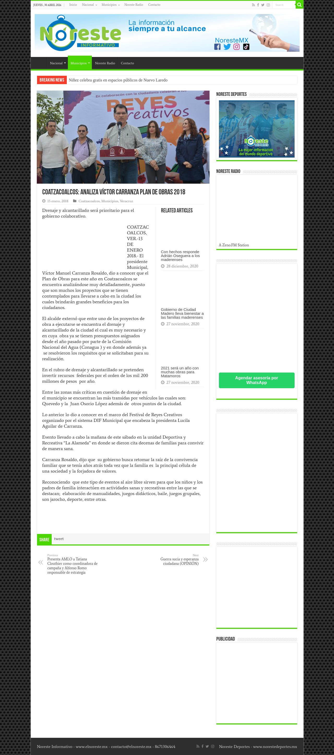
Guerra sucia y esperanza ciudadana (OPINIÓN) (172, 559)
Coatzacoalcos (89, 201)
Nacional (88, 5)
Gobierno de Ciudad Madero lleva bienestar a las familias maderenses (182, 313)
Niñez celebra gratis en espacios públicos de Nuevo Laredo (118, 80)
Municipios (109, 5)
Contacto (154, 5)
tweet (59, 538)
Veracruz (126, 201)
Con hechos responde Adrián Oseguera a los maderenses (180, 255)
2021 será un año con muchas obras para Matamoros (180, 372)
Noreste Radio (133, 5)
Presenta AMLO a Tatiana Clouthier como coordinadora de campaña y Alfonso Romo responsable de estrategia (74, 564)
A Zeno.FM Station (234, 245)
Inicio (73, 5)
